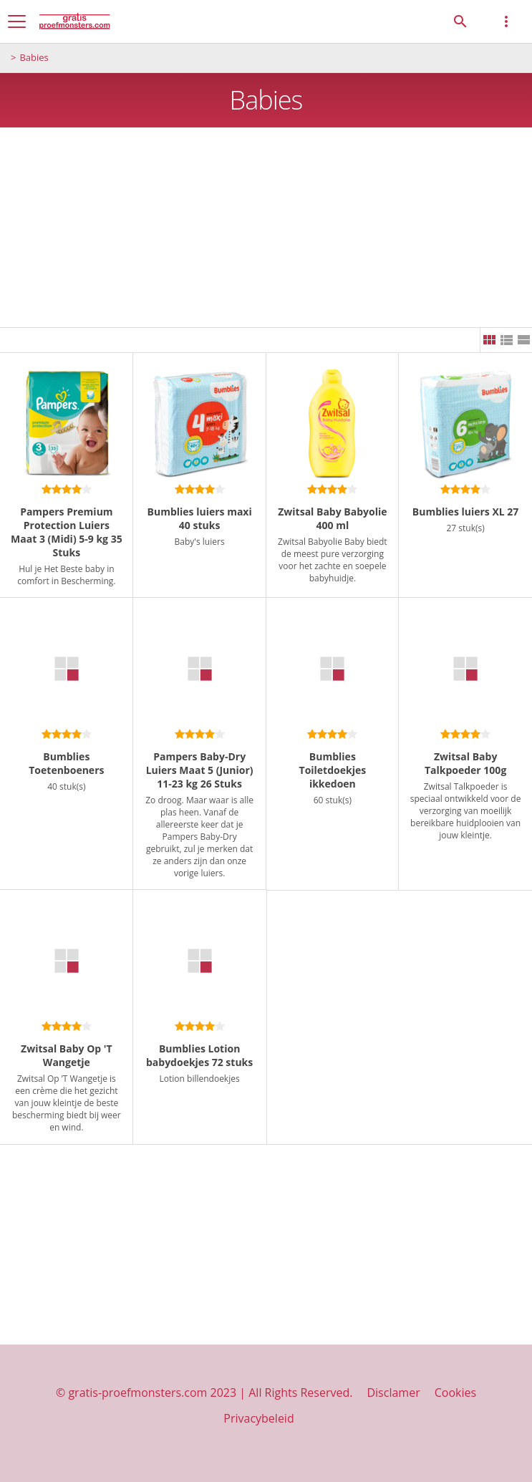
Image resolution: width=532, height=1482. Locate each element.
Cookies (455, 1392)
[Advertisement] (266, 227)
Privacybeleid (258, 1418)
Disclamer (393, 1392)
